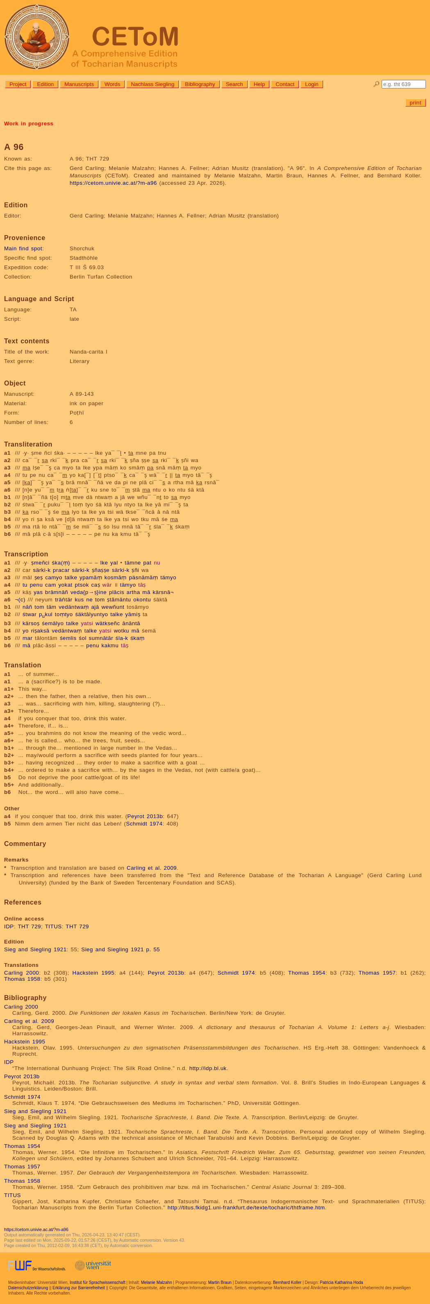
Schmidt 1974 (144, 824)
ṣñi (135, 570)
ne (89, 599)
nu (157, 563)
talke (71, 577)
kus (79, 599)
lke (104, 563)
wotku (121, 631)
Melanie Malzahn (156, 1282)
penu (36, 585)
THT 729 (29, 926)
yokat (65, 585)
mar (27, 638)
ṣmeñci (40, 563)
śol (82, 638)
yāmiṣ (133, 614)
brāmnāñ (56, 592)
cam (50, 585)
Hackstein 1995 (94, 973)
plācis (116, 592)
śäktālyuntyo (91, 614)
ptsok (82, 585)
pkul (45, 614)
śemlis (68, 638)
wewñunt (112, 607)
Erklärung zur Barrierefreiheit (78, 1288)
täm (52, 607)
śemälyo (53, 623)
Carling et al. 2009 (152, 868)
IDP (9, 926)
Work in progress (28, 123)
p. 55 (153, 949)
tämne (133, 563)
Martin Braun (220, 1282)
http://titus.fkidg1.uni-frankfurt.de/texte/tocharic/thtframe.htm (246, 1207)
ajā (95, 607)
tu (25, 585)
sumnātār (101, 638)
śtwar (29, 614)
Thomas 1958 (22, 979)
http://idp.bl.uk (208, 1068)
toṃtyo (64, 614)
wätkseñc (108, 623)
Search (234, 84)
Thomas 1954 (306, 973)
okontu (142, 599)
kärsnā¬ (163, 592)
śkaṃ (137, 638)
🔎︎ (376, 84)
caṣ (95, 585)
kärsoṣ (31, 623)
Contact (284, 84)
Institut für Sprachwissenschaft (97, 1282)
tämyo (168, 577)
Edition (45, 84)
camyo (53, 577)
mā (146, 592)
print (415, 103)
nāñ (27, 607)
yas (38, 592)
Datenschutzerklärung (28, 1288)
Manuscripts (79, 84)
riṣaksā (40, 631)
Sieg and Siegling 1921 (35, 949)
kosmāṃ (116, 577)
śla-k (122, 638)
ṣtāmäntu (119, 599)
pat (147, 563)
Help (259, 84)
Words (112, 84)
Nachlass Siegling (152, 84)
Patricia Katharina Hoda (341, 1282)
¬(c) (20, 599)
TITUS (53, 926)
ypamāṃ (91, 577)
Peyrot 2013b (145, 816)
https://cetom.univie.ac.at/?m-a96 (113, 183)
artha (133, 592)
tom (100, 599)
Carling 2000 (21, 973)
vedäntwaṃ (74, 607)
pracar (61, 570)
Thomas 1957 (377, 973)
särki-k (42, 570)
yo (26, 631)
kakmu (110, 645)
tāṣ (142, 585)
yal (114, 563)
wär (107, 585)
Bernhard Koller (287, 1282)
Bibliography (200, 84)
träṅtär (64, 599)
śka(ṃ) (61, 563)
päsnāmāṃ (143, 577)
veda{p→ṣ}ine (89, 592)
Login (312, 84)
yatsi (87, 623)
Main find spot (23, 248)
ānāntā (131, 623)
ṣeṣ (38, 577)
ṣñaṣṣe (100, 570)
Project (17, 84)
